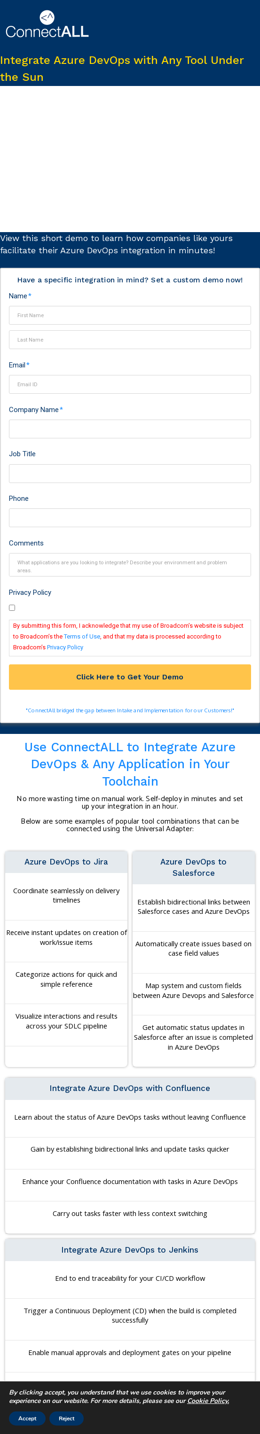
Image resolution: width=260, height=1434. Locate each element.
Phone (19, 498)
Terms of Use (82, 636)
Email (19, 365)
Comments (26, 543)
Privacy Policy (30, 592)
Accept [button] (27, 1418)
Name (20, 296)
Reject (66, 1418)
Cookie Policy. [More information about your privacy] (208, 1400)
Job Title (22, 454)
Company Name (36, 409)
